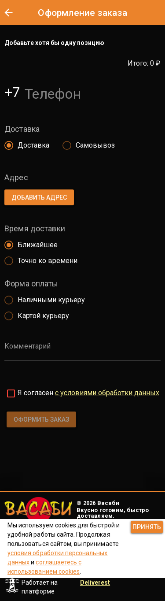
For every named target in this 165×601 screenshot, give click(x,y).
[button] (8, 12)
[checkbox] (11, 393)
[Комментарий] (82, 352)
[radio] (24, 145)
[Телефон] (81, 92)
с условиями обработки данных (107, 393)
